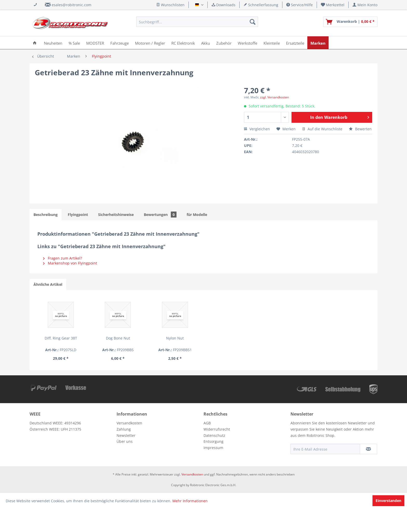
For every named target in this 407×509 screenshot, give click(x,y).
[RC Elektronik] (183, 42)
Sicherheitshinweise (116, 214)
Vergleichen (257, 128)
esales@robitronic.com (71, 4)
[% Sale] (74, 42)
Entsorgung (213, 441)
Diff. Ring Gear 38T (66, 338)
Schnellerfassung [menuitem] (260, 4)
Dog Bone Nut (135, 338)
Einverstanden (388, 500)
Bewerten (360, 128)
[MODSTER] (95, 42)
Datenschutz (214, 435)
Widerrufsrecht (217, 429)
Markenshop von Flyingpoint (70, 263)
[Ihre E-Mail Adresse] (325, 449)
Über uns (125, 441)
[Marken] (318, 42)
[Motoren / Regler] (150, 42)
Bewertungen (160, 215)
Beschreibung (45, 214)
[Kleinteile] (271, 42)
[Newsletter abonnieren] (368, 449)
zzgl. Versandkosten (274, 97)
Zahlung (124, 429)
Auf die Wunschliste (322, 128)
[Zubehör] (224, 42)
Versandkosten (129, 422)
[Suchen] (252, 22)
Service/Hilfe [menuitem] (299, 4)
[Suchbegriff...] (197, 22)
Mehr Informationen (190, 500)
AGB (207, 422)
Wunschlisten (170, 4)
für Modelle (197, 214)
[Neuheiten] (53, 42)
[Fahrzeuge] (119, 42)
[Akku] (205, 42)
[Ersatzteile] (295, 42)
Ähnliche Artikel (47, 284)
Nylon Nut (203, 338)
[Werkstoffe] (247, 42)
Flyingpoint (78, 214)
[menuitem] (333, 5)
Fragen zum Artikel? (62, 258)
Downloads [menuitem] (223, 4)
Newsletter (126, 435)
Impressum (213, 447)
